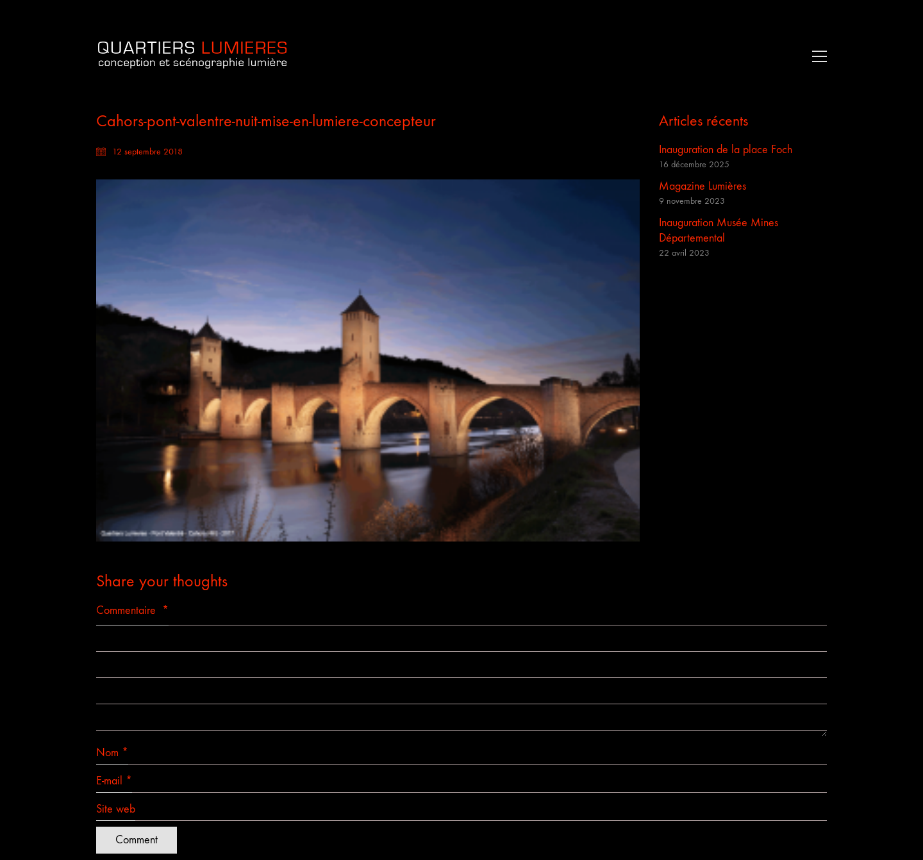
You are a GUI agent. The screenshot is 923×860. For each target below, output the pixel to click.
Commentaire (132, 610)
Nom (112, 753)
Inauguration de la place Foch (725, 149)
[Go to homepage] (192, 56)
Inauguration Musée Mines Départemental (718, 230)
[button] (816, 56)
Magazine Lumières (702, 186)
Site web (115, 809)
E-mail (114, 781)
